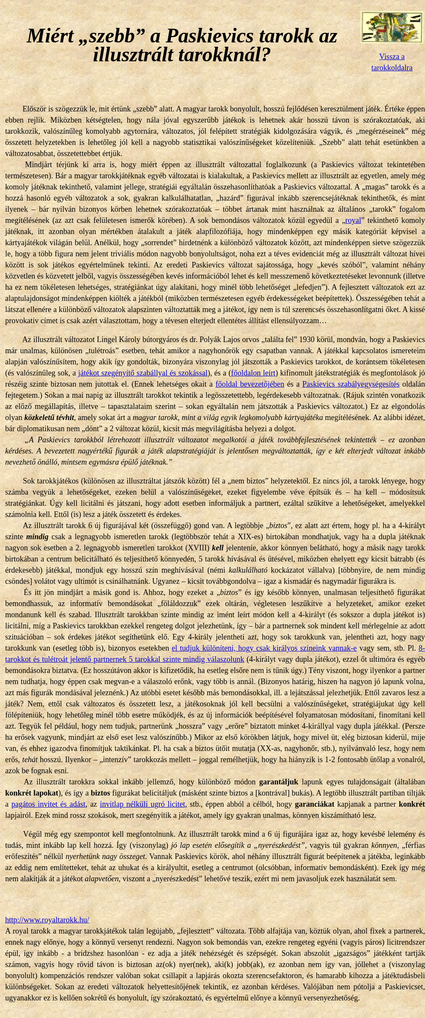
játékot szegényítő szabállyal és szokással (142, 373)
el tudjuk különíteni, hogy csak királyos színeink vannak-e (264, 648)
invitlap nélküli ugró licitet (142, 804)
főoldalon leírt (253, 373)
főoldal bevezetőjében (250, 384)
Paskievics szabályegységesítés (350, 384)
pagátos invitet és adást (49, 804)
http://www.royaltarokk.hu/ (47, 920)
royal (353, 220)
